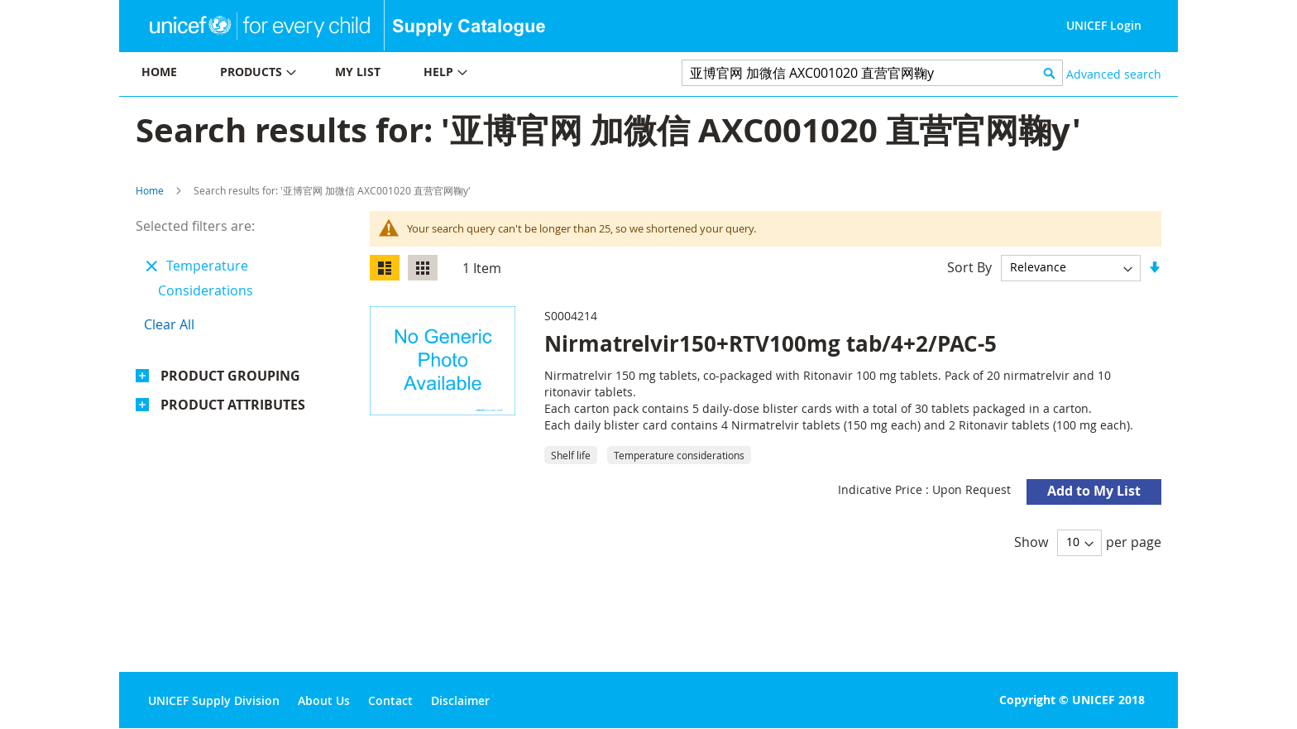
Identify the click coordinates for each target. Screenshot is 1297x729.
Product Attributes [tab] (232, 405)
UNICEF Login (1103, 25)
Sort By (969, 266)
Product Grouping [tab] (230, 376)
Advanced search (1113, 74)
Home (150, 190)
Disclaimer (460, 700)
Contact (390, 700)
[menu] (383, 74)
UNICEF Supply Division (214, 700)
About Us (324, 700)
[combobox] (872, 73)
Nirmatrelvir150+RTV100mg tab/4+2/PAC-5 (770, 343)
